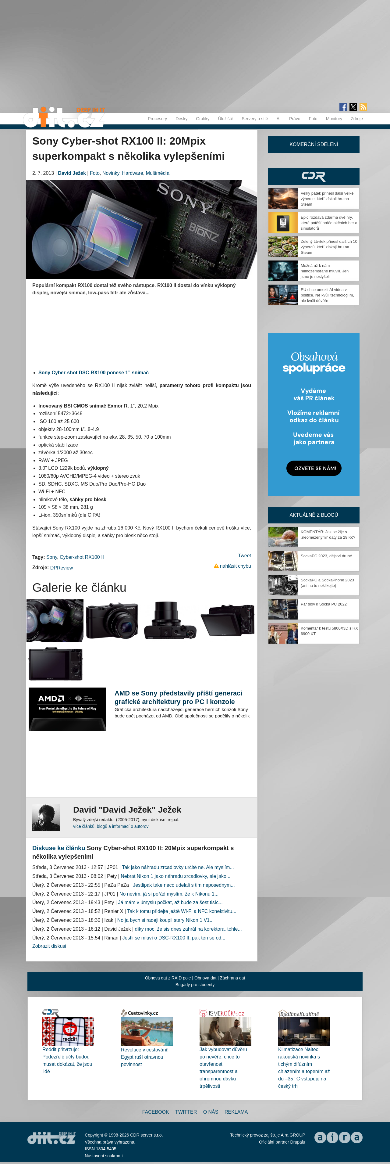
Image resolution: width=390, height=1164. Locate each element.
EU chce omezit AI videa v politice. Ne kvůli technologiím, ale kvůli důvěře (327, 295)
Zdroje (357, 118)
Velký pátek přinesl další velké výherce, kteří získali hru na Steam (327, 199)
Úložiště (225, 118)
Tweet (244, 555)
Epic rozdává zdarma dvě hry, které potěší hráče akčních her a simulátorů (329, 223)
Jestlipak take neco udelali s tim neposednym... (184, 885)
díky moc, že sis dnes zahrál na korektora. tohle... (188, 929)
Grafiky (202, 118)
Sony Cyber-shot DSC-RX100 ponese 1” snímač (93, 372)
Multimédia (157, 173)
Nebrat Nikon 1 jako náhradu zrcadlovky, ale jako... (175, 876)
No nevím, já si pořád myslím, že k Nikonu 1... (168, 893)
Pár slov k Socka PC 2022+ (325, 604)
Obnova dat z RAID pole (168, 977)
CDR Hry (314, 176)
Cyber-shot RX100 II (82, 557)
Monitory (334, 118)
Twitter (186, 1112)
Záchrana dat (232, 977)
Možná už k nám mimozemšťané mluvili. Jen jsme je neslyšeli (325, 271)
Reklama (236, 1112)
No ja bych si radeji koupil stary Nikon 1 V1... (165, 920)
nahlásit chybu (235, 566)
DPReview (61, 567)
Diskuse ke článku (58, 848)
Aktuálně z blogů (313, 515)
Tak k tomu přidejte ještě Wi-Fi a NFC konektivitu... (181, 911)
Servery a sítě (255, 118)
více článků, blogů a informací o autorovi (111, 826)
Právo (294, 118)
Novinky (110, 173)
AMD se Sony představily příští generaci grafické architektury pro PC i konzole (178, 697)
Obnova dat (205, 977)
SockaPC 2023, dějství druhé (326, 556)
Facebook (155, 1112)
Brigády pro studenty (195, 984)
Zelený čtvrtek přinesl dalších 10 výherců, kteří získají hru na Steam (329, 247)
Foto (313, 118)
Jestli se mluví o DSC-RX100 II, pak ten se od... (173, 937)
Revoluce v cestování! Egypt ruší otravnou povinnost (145, 1057)
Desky (181, 118)
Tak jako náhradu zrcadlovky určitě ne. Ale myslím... (178, 867)
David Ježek (72, 173)
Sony (51, 557)
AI (279, 118)
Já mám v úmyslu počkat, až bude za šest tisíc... (170, 902)
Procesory (157, 118)
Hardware (132, 173)
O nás (210, 1112)
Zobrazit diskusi (49, 946)
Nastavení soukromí (104, 1155)
